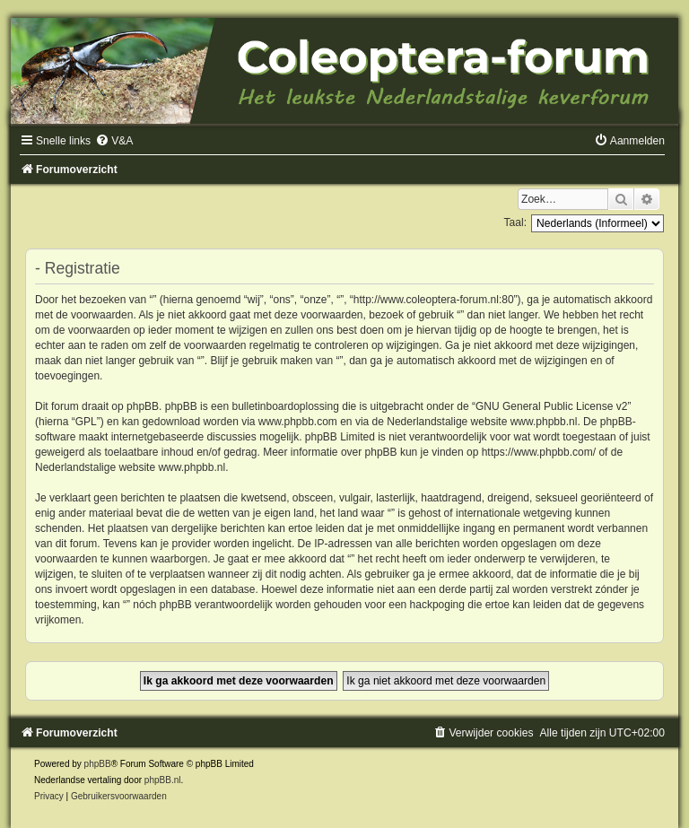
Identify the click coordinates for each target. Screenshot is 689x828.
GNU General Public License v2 (551, 406)
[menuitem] (114, 141)
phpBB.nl (162, 780)
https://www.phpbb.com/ (539, 452)
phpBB (97, 764)
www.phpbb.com (297, 421)
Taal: (515, 222)
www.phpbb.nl (544, 421)
